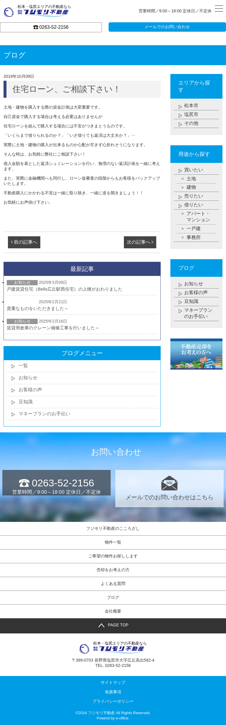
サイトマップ (113, 682)
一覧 (23, 365)
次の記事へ (140, 242)
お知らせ (28, 377)
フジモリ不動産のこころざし (113, 528)
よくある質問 (113, 583)
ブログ (113, 597)
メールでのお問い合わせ (167, 26)
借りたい (193, 205)
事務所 (194, 237)
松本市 (191, 105)
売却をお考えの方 (113, 569)
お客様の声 (30, 389)
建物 (191, 187)
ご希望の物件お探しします (113, 556)
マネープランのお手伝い (44, 413)
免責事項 (113, 691)
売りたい (193, 196)
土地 (191, 178)
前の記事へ (24, 242)
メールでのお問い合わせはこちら (169, 488)
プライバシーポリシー (113, 701)
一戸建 (194, 228)
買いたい (193, 169)
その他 (191, 123)
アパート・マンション (198, 216)
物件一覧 (113, 542)
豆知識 (26, 401)
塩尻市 (191, 114)
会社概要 (113, 611)
